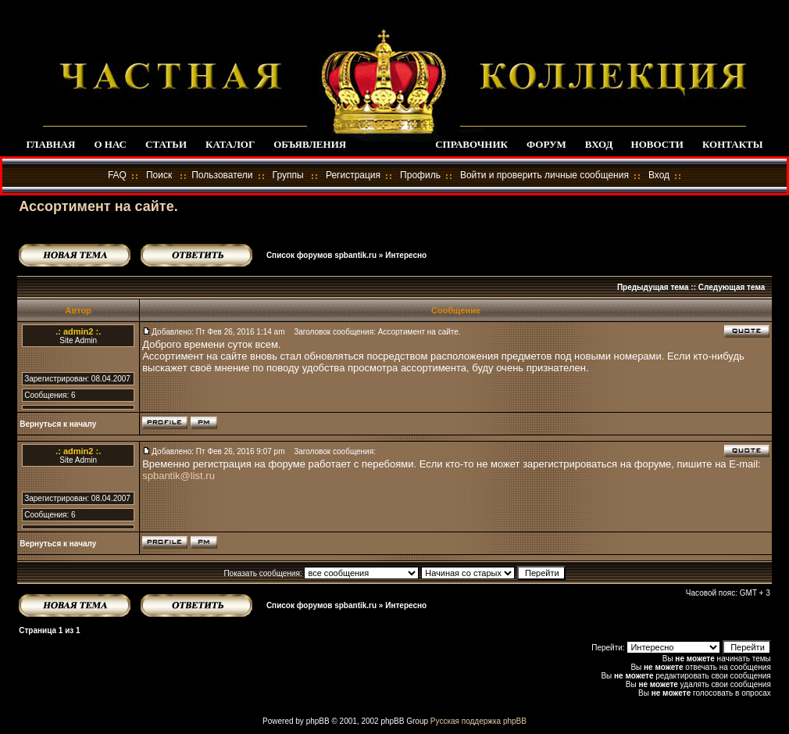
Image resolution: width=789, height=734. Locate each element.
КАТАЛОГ (230, 144)
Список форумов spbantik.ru (321, 255)
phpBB (318, 721)
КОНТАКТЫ (732, 144)
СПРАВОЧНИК (471, 144)
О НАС (110, 144)
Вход (658, 175)
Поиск (159, 175)
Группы (288, 175)
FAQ (117, 175)
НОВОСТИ (657, 144)
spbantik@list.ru (178, 476)
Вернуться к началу (58, 424)
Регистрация (353, 175)
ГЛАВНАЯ (50, 144)
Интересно (406, 255)
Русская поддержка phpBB (478, 721)
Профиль (420, 175)
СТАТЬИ (166, 144)
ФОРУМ (546, 144)
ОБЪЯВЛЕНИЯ (309, 144)
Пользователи (221, 175)
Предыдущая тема (653, 287)
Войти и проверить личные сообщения (544, 175)
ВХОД (598, 144)
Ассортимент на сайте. (98, 206)
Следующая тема (731, 287)
